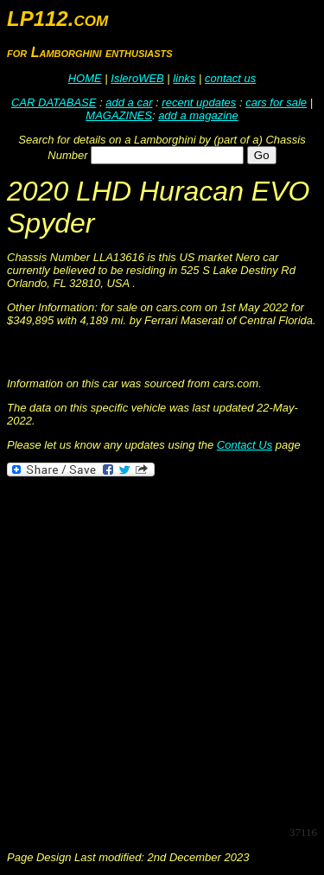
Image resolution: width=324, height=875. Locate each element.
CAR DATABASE (53, 102)
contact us (230, 78)
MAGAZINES (119, 115)
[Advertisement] (162, 650)
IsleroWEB (137, 78)
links (184, 78)
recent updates (199, 102)
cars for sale (276, 102)
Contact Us (244, 444)
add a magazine (198, 115)
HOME (85, 78)
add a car (128, 102)
